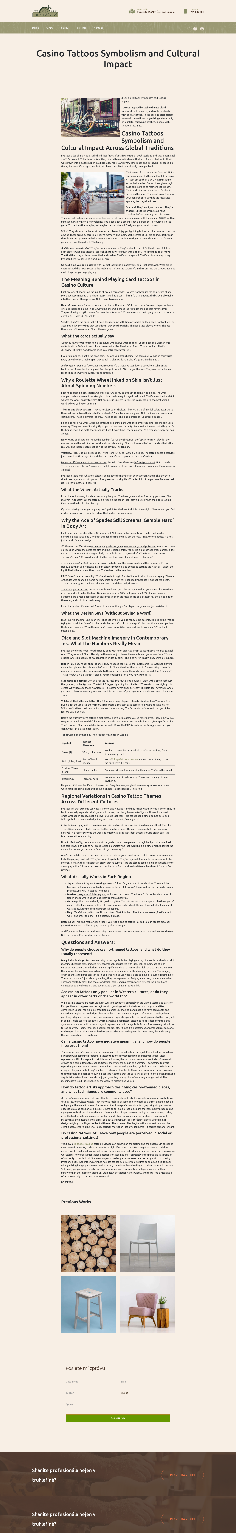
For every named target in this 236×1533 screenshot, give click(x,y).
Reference (81, 27)
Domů (35, 27)
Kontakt (98, 27)
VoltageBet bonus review (124, 759)
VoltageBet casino (83, 1144)
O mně (50, 27)
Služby (64, 27)
